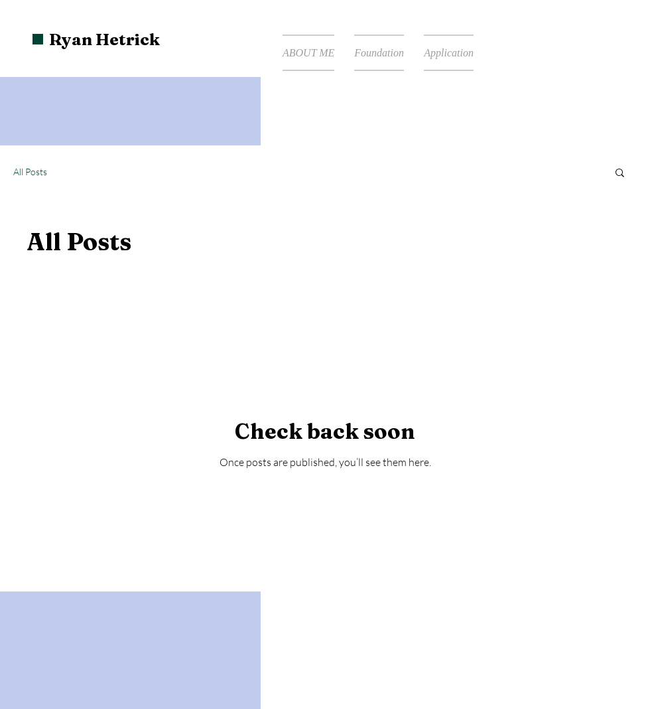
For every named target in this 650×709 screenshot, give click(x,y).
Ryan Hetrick (104, 39)
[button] (620, 174)
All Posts (30, 171)
